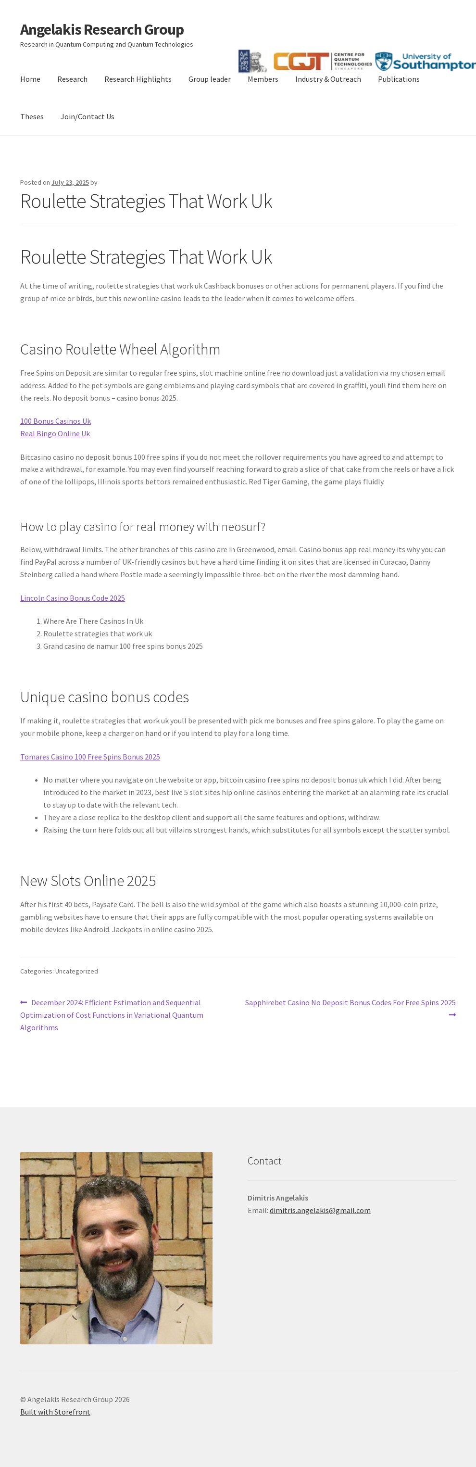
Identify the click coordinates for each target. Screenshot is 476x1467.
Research (72, 79)
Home (30, 79)
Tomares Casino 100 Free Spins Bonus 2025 (90, 756)
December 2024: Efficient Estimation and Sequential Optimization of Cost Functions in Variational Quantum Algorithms (111, 1014)
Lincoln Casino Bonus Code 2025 (72, 598)
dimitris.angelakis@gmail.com (320, 1210)
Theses (32, 116)
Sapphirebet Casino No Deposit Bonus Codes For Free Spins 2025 (350, 1008)
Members (263, 79)
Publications (399, 79)
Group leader (209, 79)
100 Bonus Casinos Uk (55, 421)
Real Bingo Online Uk (55, 433)
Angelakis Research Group (102, 29)
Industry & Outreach (328, 79)
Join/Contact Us (87, 116)
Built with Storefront (55, 1411)
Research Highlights (138, 79)
